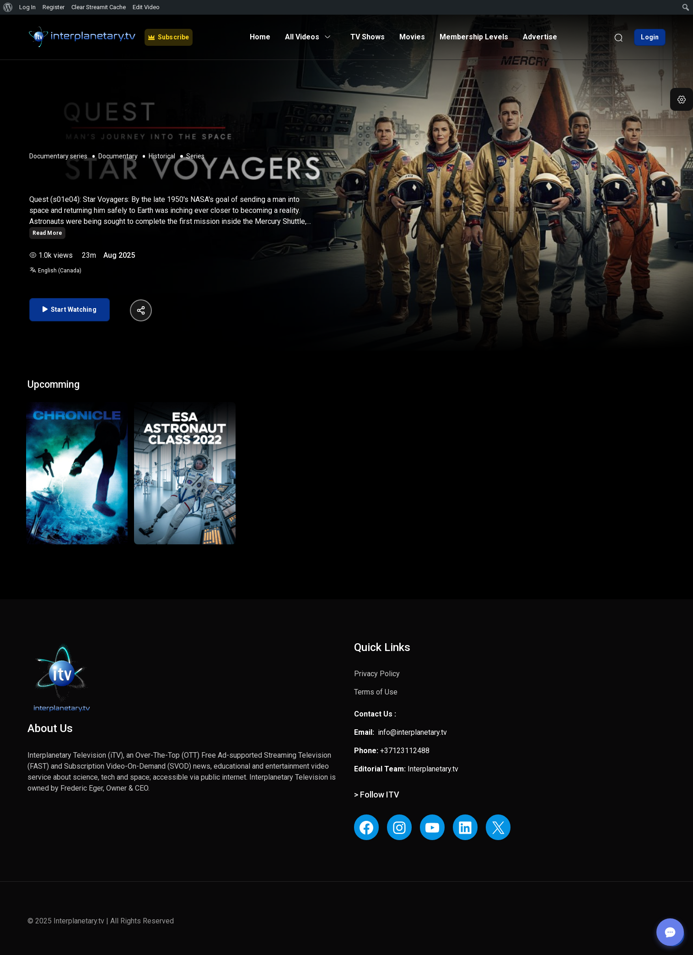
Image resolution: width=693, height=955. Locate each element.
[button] (681, 99)
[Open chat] (670, 932)
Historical (162, 156)
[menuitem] (8, 7)
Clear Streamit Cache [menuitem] (98, 7)
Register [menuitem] (53, 7)
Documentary (118, 156)
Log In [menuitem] (27, 7)
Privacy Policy (377, 673)
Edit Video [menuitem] (146, 7)
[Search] (618, 37)
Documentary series (58, 156)
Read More (47, 233)
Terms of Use (376, 692)
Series (195, 156)
